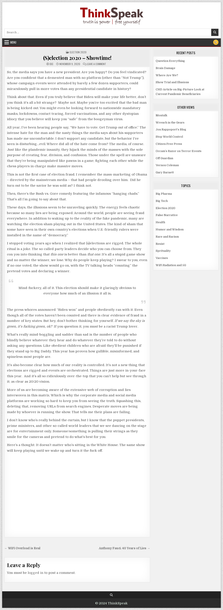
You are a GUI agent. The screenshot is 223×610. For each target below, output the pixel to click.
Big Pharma (164, 193)
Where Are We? (167, 75)
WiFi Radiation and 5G (171, 265)
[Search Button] (111, 595)
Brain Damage (165, 68)
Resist (160, 243)
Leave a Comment (96, 64)
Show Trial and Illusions (172, 82)
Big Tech (162, 201)
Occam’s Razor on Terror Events (178, 151)
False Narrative (167, 215)
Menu (13, 42)
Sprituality (163, 250)
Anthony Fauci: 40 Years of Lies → (124, 548)
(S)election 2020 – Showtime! (77, 57)
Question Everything (170, 61)
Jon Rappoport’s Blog (171, 129)
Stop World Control (169, 136)
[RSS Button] (215, 42)
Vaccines (162, 258)
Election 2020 (78, 52)
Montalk (161, 115)
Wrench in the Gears (170, 122)
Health (160, 222)
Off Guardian (164, 158)
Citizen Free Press (169, 143)
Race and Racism (167, 236)
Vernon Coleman (167, 165)
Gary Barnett (165, 172)
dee (51, 64)
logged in (35, 573)
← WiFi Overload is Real (22, 548)
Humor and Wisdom (170, 229)
